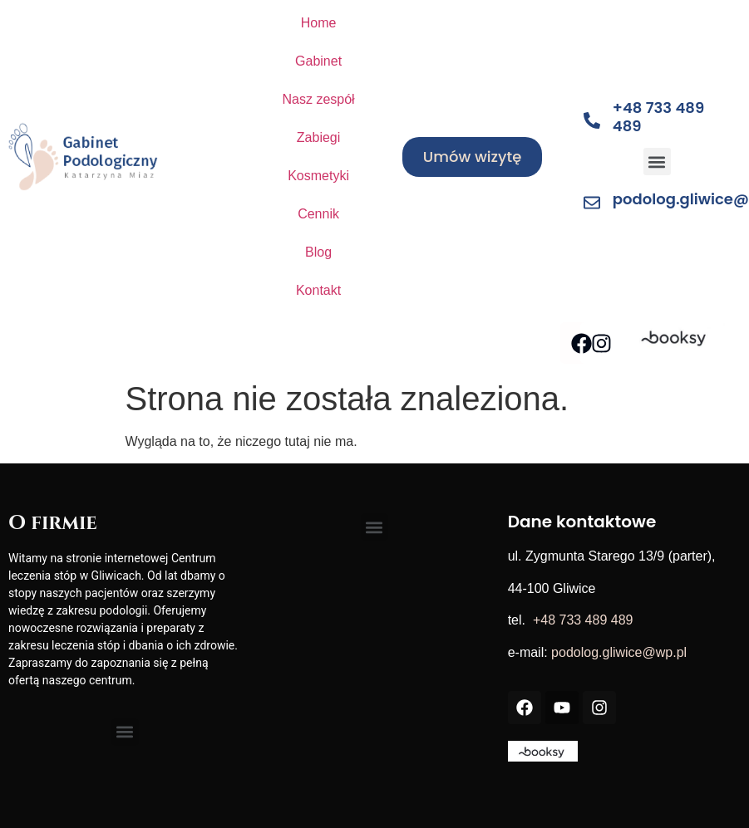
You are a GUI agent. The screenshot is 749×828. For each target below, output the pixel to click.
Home (319, 23)
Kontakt (318, 290)
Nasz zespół (318, 99)
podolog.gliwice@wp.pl (619, 652)
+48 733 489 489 (658, 116)
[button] (657, 161)
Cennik (318, 214)
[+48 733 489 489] (592, 120)
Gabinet (318, 61)
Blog (318, 252)
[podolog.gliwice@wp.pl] (592, 202)
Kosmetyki (318, 176)
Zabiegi (318, 137)
